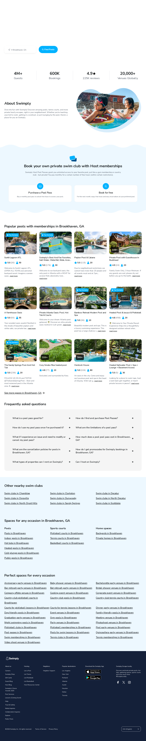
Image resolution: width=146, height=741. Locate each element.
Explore (7, 715)
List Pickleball (28, 678)
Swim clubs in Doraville (16, 498)
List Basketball (29, 681)
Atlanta (64, 681)
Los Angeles (66, 671)
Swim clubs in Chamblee (17, 493)
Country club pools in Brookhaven (67, 597)
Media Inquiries (10, 708)
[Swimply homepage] (73, 3)
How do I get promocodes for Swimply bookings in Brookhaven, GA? (105, 451)
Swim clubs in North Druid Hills (20, 503)
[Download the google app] (93, 678)
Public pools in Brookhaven (18, 558)
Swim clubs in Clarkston (62, 493)
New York (65, 674)
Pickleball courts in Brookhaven (66, 533)
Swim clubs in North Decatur (111, 498)
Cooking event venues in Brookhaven (69, 593)
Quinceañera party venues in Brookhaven (117, 632)
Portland (65, 678)
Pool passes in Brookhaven (18, 632)
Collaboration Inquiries (12, 712)
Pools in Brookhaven (15, 533)
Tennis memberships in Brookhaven (114, 637)
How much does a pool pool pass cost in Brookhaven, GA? (105, 438)
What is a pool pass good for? (41, 418)
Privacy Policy (53, 729)
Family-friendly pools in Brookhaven (115, 612)
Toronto (64, 695)
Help (6, 701)
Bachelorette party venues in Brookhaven (117, 583)
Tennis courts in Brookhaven (65, 538)
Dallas (64, 692)
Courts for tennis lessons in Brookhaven (70, 607)
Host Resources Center (32, 685)
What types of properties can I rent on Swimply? (41, 462)
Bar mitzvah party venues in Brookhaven (25, 588)
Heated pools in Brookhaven (19, 548)
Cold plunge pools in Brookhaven (21, 553)
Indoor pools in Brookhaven (18, 538)
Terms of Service (40, 729)
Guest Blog (9, 681)
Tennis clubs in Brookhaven (64, 637)
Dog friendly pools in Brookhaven (21, 612)
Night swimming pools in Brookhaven (24, 622)
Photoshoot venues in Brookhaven (113, 622)
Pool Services (9, 694)
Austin (64, 685)
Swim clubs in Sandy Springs (65, 503)
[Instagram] (129, 682)
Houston (65, 688)
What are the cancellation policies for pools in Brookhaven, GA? (41, 451)
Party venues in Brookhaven (64, 622)
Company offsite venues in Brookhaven (24, 593)
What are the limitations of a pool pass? (105, 427)
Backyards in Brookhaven (109, 533)
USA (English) (131, 729)
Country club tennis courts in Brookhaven (117, 597)
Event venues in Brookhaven (65, 612)
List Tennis (27, 674)
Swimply (7, 20)
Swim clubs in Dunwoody (63, 498)
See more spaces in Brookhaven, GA (23, 392)
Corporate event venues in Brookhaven (116, 593)
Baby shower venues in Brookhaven (68, 583)
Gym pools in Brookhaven (63, 617)
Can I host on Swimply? (105, 462)
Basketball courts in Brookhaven (67, 543)
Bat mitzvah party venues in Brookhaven (71, 588)
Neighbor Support (49, 671)
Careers (7, 671)
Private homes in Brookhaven (111, 538)
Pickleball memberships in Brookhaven (70, 627)
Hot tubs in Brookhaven (16, 543)
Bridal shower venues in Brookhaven (115, 588)
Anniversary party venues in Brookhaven (25, 583)
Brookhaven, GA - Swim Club (20, 20)
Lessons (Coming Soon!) (13, 698)
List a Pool (27, 671)
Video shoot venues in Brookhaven (22, 642)
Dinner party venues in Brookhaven (114, 607)
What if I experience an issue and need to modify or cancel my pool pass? (41, 438)
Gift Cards (8, 678)
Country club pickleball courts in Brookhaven (21, 600)
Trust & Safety (10, 705)
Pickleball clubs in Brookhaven (20, 627)
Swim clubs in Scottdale (108, 503)
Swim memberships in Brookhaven (22, 637)
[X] (123, 682)
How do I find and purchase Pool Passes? (105, 418)
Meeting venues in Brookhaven (112, 617)
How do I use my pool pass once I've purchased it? (41, 427)
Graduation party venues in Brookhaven (25, 617)
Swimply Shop (10, 674)
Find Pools (48, 49)
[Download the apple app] (93, 671)
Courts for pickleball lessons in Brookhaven (26, 607)
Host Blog (8, 685)
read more (14, 276)
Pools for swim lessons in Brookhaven (69, 632)
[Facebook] (118, 682)
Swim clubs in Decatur (107, 493)
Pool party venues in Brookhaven (113, 627)
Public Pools (9, 719)
